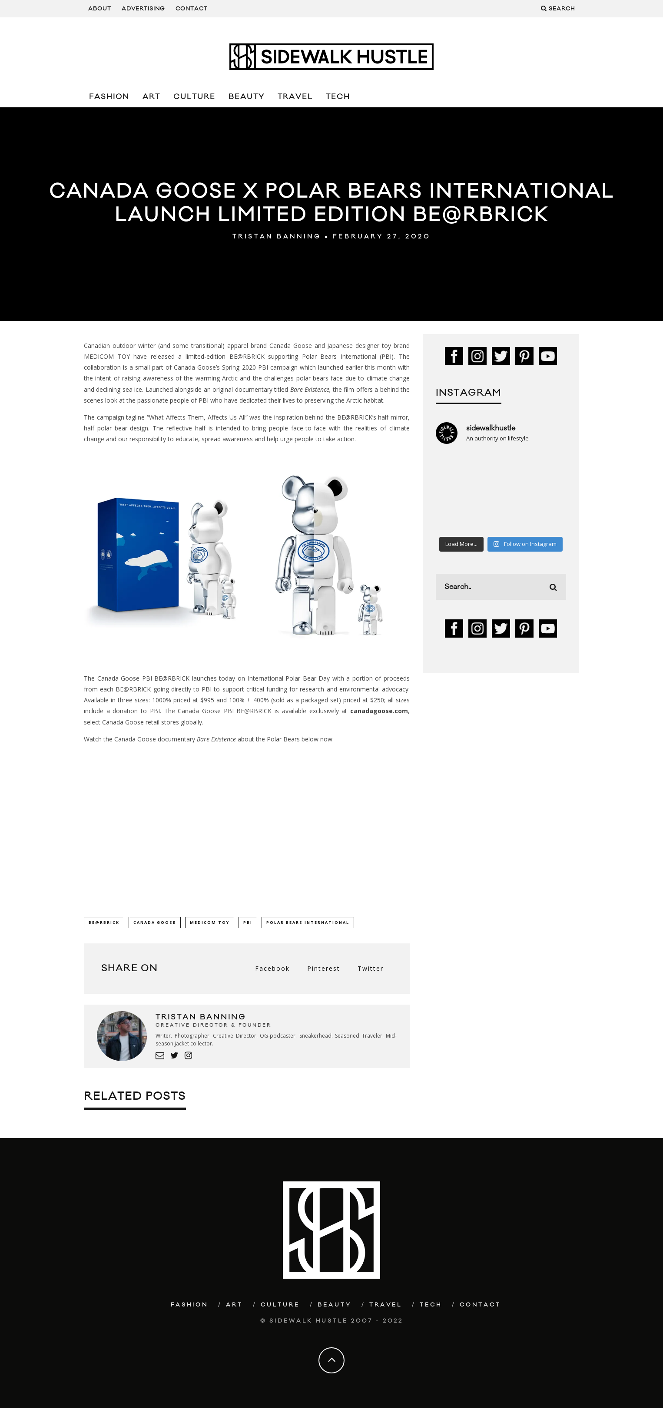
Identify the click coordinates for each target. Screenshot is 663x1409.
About (99, 8)
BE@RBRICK (104, 922)
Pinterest (323, 969)
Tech (338, 97)
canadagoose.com (379, 711)
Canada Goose (154, 922)
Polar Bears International (307, 922)
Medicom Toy (209, 922)
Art (151, 97)
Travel (295, 97)
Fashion (109, 97)
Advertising (143, 8)
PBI (247, 922)
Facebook (272, 969)
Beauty (247, 97)
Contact (192, 8)
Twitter (371, 969)
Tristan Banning (276, 237)
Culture (194, 97)
